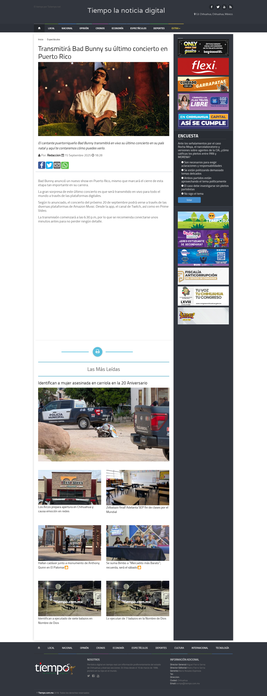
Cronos (100, 28)
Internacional (200, 647)
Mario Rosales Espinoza (185, 670)
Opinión (84, 28)
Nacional (67, 28)
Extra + (176, 28)
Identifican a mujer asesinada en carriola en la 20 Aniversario (92, 383)
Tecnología (222, 647)
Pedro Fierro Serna (187, 667)
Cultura (179, 647)
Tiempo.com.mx (46, 692)
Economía (117, 28)
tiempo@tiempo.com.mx (185, 683)
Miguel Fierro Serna (187, 664)
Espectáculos (138, 28)
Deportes (159, 28)
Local (51, 28)
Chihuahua (179, 680)
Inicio (40, 39)
